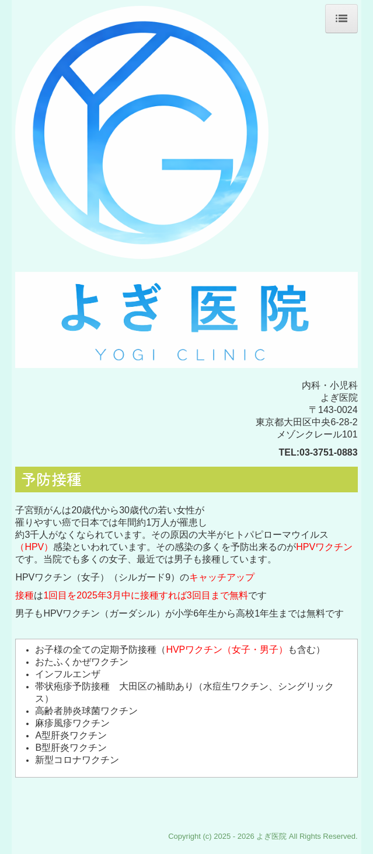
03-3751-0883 (328, 452)
